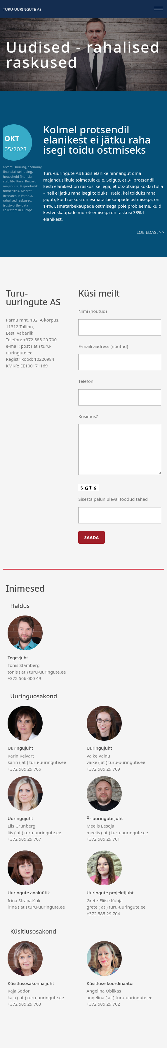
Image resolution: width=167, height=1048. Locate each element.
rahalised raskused (17, 200)
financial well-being (17, 171)
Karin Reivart (26, 181)
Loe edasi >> (150, 232)
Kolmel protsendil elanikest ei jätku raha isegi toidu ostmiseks (97, 140)
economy (34, 167)
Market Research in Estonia (17, 193)
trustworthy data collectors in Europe (18, 207)
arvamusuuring (14, 167)
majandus (10, 186)
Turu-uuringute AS (22, 9)
